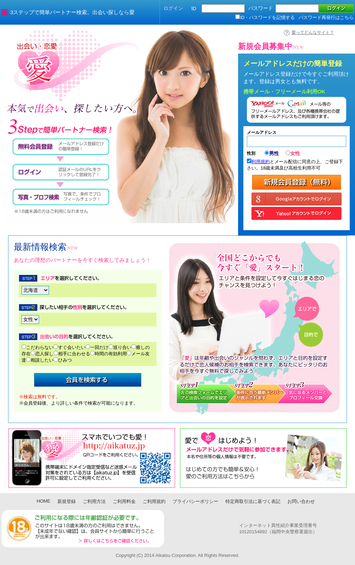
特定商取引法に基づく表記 (252, 501)
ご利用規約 (154, 501)
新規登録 (66, 501)
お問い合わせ (301, 501)
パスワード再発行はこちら (326, 17)
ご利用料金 (124, 501)
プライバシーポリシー (195, 501)
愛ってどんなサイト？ (313, 32)
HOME (43, 501)
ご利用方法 (94, 501)
